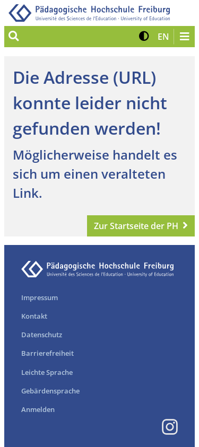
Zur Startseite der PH (136, 226)
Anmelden (38, 409)
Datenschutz (41, 334)
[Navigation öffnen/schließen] (184, 37)
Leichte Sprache (47, 372)
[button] (144, 36)
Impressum (39, 297)
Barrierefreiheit (47, 353)
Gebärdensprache (50, 391)
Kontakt (34, 316)
